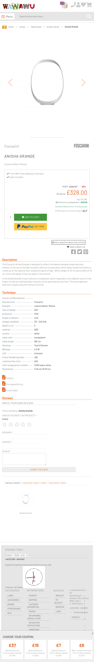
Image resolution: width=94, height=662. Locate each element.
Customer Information (33, 605)
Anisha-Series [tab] (13, 483)
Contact (76, 617)
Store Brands (13, 608)
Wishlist (60, 595)
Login (58, 611)
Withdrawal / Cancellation (34, 617)
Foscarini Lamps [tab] (57, 483)
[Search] (89, 16)
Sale (9, 613)
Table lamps (36, 27)
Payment (33, 595)
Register (60, 607)
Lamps (22, 27)
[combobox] (53, 16)
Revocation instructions (33, 624)
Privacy (32, 611)
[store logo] (18, 6)
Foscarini (11, 146)
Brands (11, 604)
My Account (58, 601)
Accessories (13, 600)
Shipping (33, 600)
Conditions (34, 630)
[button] (10, 82)
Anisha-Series (53, 27)
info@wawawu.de (81, 612)
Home (11, 27)
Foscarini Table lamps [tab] (34, 483)
